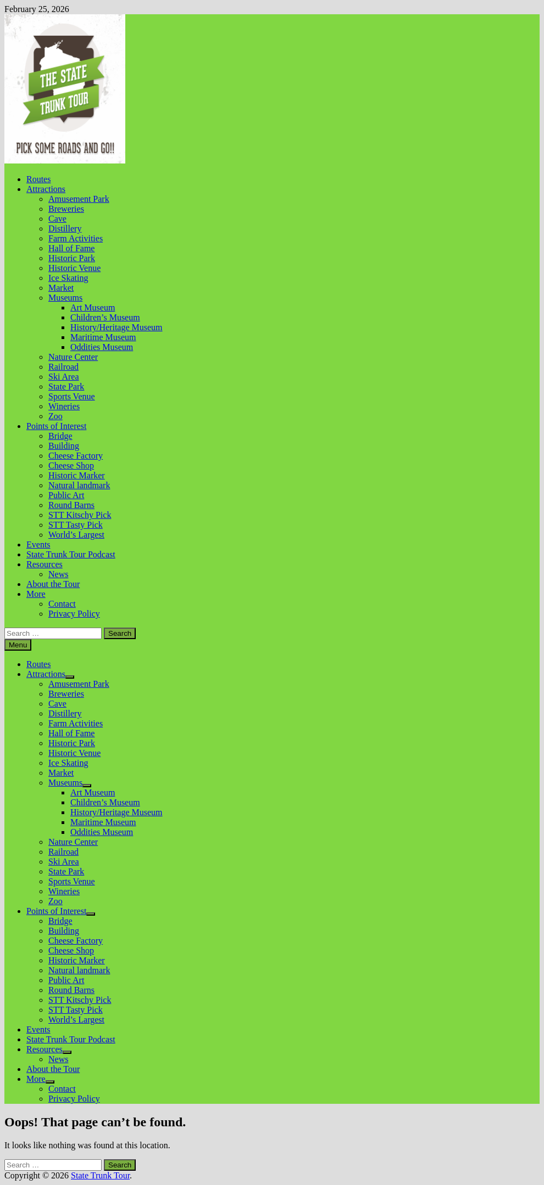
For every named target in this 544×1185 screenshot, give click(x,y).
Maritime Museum (103, 337)
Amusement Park (78, 199)
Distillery (64, 228)
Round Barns (71, 505)
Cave (57, 218)
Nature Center (73, 357)
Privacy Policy (74, 613)
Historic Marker (76, 475)
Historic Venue (74, 268)
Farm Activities (75, 238)
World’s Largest (76, 534)
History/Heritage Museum (116, 327)
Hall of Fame (71, 248)
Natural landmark (79, 485)
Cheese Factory (75, 455)
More (36, 594)
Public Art (66, 495)
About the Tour (53, 584)
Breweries (66, 208)
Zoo (55, 416)
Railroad (63, 366)
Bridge (60, 436)
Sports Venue (71, 396)
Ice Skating (68, 278)
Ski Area (63, 376)
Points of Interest (56, 426)
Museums (65, 297)
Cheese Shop (71, 465)
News (58, 574)
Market (61, 287)
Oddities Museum (101, 347)
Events (38, 544)
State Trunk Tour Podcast (70, 554)
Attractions (45, 189)
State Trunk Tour (100, 1175)
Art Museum (92, 307)
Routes (38, 179)
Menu (18, 645)
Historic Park (71, 258)
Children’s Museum (105, 317)
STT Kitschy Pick (79, 515)
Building (63, 445)
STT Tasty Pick (75, 524)
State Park (66, 386)
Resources (44, 564)
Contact (62, 603)
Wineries (64, 406)
